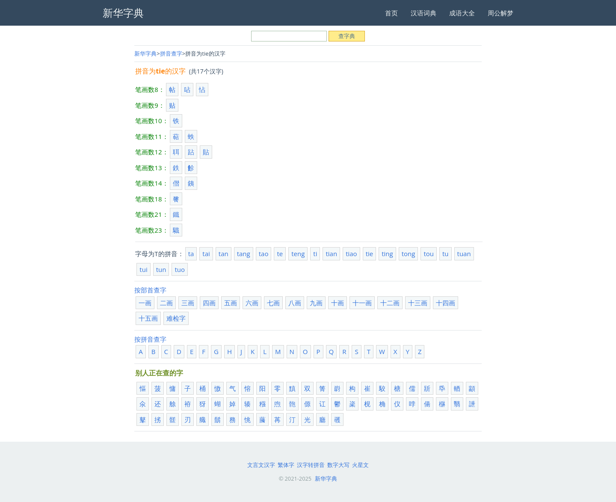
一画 (145, 302)
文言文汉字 (261, 465)
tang (243, 253)
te (280, 253)
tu (445, 253)
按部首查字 (150, 290)
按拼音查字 (150, 339)
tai (206, 253)
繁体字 (286, 465)
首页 (391, 13)
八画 (294, 302)
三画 (187, 302)
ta (191, 253)
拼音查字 (171, 53)
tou (429, 253)
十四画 (445, 302)
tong (408, 253)
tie (369, 253)
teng (298, 253)
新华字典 (145, 53)
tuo (180, 269)
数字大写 (338, 465)
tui (143, 269)
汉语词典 (423, 13)
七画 (273, 302)
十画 (337, 302)
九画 (316, 302)
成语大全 (462, 13)
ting (387, 253)
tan (223, 253)
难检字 (176, 318)
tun (161, 269)
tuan (464, 253)
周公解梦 (500, 13)
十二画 (390, 302)
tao (264, 253)
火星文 (360, 465)
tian (331, 253)
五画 (230, 302)
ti (315, 253)
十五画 (148, 318)
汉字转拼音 (311, 465)
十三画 (417, 302)
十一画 (362, 302)
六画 (252, 302)
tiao (351, 253)
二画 (166, 302)
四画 (209, 302)
